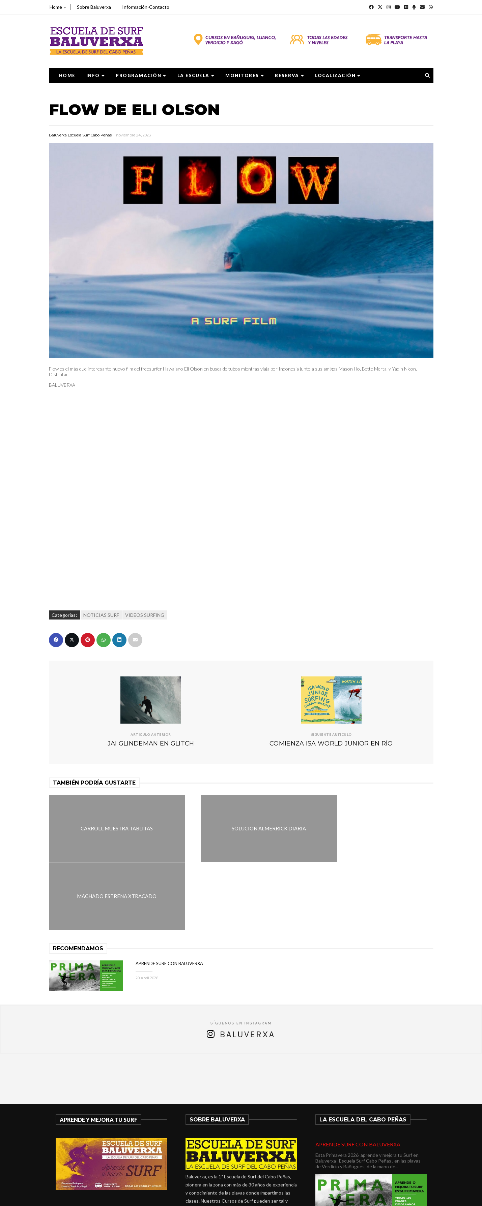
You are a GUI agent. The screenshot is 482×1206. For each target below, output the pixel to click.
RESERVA (289, 75)
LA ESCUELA (196, 75)
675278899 (206, 1157)
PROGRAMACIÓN (141, 75)
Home (58, 7)
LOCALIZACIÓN (338, 75)
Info (95, 75)
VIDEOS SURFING (144, 615)
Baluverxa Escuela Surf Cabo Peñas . (267, 1196)
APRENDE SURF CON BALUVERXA (169, 895)
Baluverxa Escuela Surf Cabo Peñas (80, 135)
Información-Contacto (145, 7)
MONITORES (244, 75)
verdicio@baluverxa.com (223, 1165)
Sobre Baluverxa (94, 7)
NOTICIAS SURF (101, 615)
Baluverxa (247, 966)
